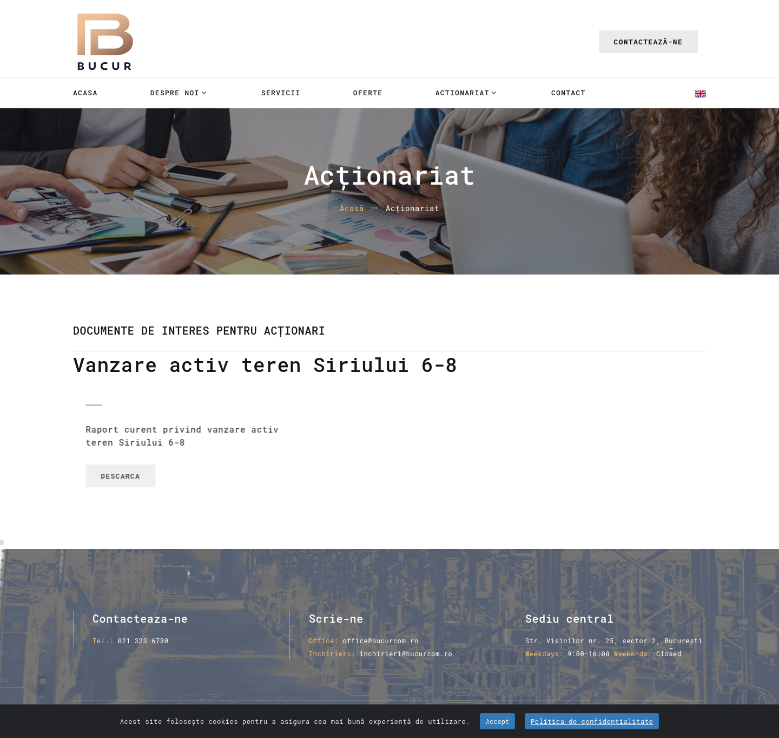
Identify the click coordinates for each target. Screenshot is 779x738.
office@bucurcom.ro (380, 640)
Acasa (85, 92)
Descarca (136, 476)
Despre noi (175, 92)
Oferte (368, 92)
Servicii (281, 92)
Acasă (352, 209)
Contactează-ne (648, 42)
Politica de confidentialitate (592, 721)
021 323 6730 (143, 640)
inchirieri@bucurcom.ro (406, 653)
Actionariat (462, 92)
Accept (497, 721)
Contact (568, 92)
